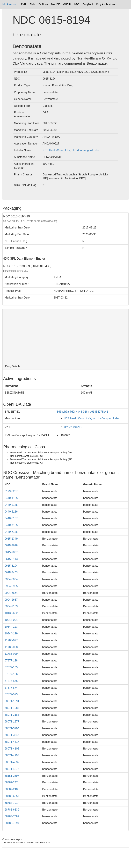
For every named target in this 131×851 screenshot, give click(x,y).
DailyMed (88, 4)
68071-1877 (12, 721)
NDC (76, 4)
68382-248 (11, 789)
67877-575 (11, 680)
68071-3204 (12, 728)
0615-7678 (11, 545)
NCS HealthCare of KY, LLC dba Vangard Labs (71, 150)
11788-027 (11, 640)
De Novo (43, 4)
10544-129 (11, 633)
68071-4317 (12, 741)
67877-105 (11, 667)
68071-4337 (12, 762)
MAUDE (55, 4)
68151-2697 (12, 775)
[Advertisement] (65, 336)
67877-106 (11, 674)
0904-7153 (11, 606)
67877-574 (11, 687)
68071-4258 (12, 755)
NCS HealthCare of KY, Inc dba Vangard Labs (91, 418)
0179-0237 (11, 491)
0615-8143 (11, 559)
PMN (32, 4)
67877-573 (11, 694)
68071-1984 (12, 708)
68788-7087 (12, 816)
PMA (23, 4)
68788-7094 (12, 823)
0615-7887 (11, 552)
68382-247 (11, 782)
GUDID (67, 4)
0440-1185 (11, 498)
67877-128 (11, 660)
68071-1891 (12, 701)
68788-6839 (12, 809)
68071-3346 (12, 735)
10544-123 (11, 626)
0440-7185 (11, 525)
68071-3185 (12, 714)
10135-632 (11, 613)
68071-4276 (12, 769)
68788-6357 (12, 796)
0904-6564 (11, 592)
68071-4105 (12, 748)
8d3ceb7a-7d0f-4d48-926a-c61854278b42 (82, 411)
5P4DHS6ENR (73, 426)
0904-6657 (11, 599)
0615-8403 (11, 572)
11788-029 (11, 653)
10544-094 (11, 619)
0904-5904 (11, 579)
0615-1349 (11, 538)
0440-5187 (11, 518)
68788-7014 (12, 802)
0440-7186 (11, 531)
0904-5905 (11, 586)
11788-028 (11, 647)
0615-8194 (11, 565)
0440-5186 (11, 511)
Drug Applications (105, 4)
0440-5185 (11, 504)
